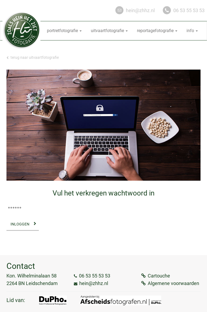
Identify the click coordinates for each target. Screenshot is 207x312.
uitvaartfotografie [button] (109, 30)
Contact (20, 266)
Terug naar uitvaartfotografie (32, 57)
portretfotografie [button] (64, 30)
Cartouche (159, 276)
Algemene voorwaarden (173, 283)
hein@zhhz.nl (140, 10)
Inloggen (20, 224)
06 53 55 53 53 (189, 10)
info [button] (192, 30)
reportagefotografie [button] (157, 30)
